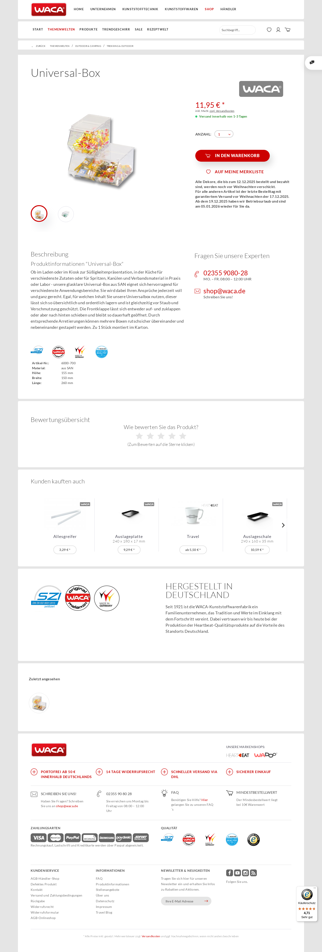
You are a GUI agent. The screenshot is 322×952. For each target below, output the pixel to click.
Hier (204, 800)
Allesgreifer (65, 536)
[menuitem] (39, 29)
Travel (193, 536)
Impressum (104, 907)
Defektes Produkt (44, 884)
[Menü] (314, 889)
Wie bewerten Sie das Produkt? (161, 435)
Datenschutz (105, 901)
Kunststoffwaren (181, 9)
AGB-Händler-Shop (45, 878)
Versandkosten (151, 936)
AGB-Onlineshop (43, 918)
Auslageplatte (129, 538)
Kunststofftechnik (140, 9)
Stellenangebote (107, 890)
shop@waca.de (67, 806)
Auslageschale (257, 538)
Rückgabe (38, 901)
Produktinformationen (112, 884)
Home (79, 9)
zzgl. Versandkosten (222, 111)
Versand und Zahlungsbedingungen (56, 895)
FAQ (99, 878)
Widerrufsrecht (42, 907)
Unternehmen (103, 9)
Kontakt (36, 890)
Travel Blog (104, 912)
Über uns (102, 895)
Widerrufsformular (45, 912)
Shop (209, 9)
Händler (228, 9)
